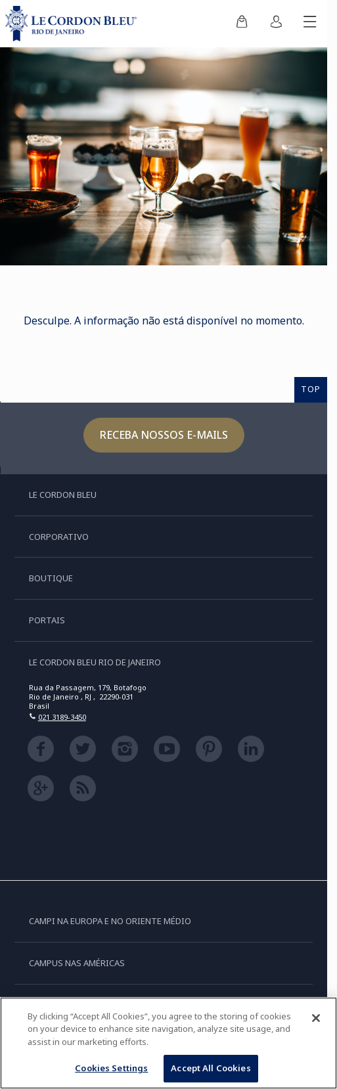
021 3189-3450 (62, 717)
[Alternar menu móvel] (310, 23)
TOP (311, 389)
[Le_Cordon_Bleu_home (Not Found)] (73, 23)
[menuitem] (242, 23)
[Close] (316, 1020)
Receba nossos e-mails (164, 435)
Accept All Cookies (210, 1071)
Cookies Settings (111, 1071)
